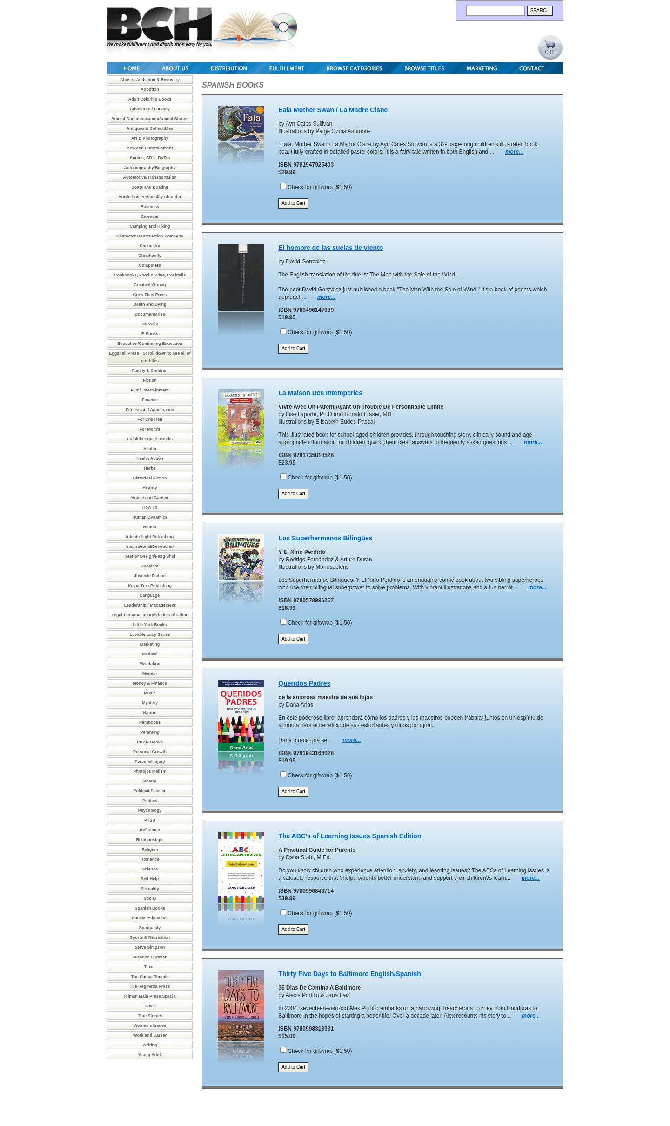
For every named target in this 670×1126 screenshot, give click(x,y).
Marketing (150, 644)
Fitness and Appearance (150, 409)
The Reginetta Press (150, 986)
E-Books (150, 333)
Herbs (150, 468)
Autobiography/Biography (150, 167)
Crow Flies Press (150, 294)
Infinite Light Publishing (150, 536)
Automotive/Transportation (149, 177)
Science (150, 869)
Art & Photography (149, 138)
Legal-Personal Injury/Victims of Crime (150, 615)
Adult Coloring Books (150, 99)
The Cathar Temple (149, 976)
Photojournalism (149, 771)
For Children (149, 419)
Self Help (150, 879)
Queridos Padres (304, 683)
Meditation (150, 663)
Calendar (150, 216)
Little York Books (150, 624)
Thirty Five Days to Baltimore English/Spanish (349, 974)
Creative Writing (150, 285)
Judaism (150, 566)
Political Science (149, 791)
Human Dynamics (150, 517)
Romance (150, 859)
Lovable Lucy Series (149, 634)
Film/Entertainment (150, 390)
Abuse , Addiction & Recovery (150, 79)
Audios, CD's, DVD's (150, 157)
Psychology (150, 810)
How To (149, 507)
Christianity (149, 255)
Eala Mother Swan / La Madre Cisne (333, 110)
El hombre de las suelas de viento (330, 247)
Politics (149, 800)
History (149, 487)
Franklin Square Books (150, 439)
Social (150, 898)
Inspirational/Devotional (150, 546)
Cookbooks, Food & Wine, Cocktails (150, 275)
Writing (150, 1045)
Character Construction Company (149, 236)
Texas (150, 966)
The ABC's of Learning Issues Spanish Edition (349, 836)
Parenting (150, 732)
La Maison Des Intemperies (320, 393)
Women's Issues (150, 1025)
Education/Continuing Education (149, 343)
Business (150, 206)
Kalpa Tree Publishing (150, 585)
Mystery (150, 703)
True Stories (150, 1015)
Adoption (150, 89)
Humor (150, 527)
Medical (149, 654)
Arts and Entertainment (150, 148)
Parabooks (150, 722)
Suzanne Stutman (150, 957)
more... (514, 151)
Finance (150, 400)
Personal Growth (150, 751)
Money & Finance (150, 683)
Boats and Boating (149, 187)
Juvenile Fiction (150, 575)
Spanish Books (149, 908)
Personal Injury (149, 761)
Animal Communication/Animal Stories (149, 118)
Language (150, 595)
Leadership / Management (150, 605)
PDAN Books (150, 742)
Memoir (149, 673)
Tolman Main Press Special (149, 996)
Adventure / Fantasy (150, 109)
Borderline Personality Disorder (149, 197)
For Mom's (149, 429)
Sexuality (150, 888)
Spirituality (150, 927)
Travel (150, 1006)
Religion (149, 849)
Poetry (149, 781)
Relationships (149, 839)
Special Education (150, 918)
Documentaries (149, 314)
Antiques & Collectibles (150, 128)
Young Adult (150, 1054)
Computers (150, 265)
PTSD (149, 820)
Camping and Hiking (149, 226)
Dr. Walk (149, 324)
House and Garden (149, 497)
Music (150, 693)
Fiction (150, 380)
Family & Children (150, 370)
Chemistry (150, 245)
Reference (150, 830)
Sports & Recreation (150, 937)
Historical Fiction (150, 478)
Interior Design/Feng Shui (149, 556)
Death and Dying (149, 304)
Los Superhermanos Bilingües (325, 538)
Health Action (149, 458)
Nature (150, 712)
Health (149, 448)
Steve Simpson (150, 947)
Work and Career (150, 1035)
